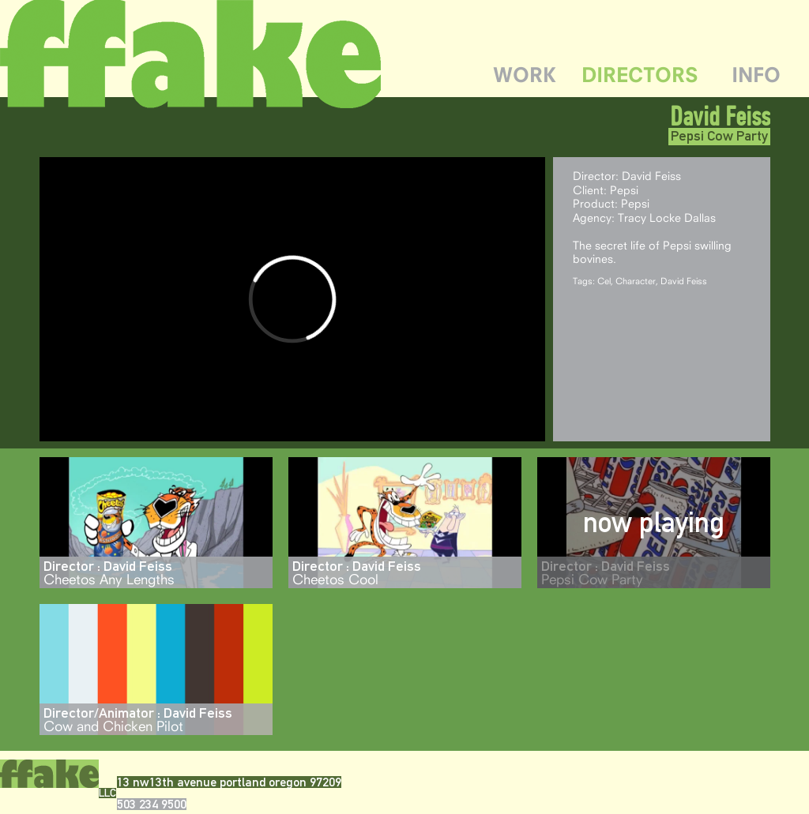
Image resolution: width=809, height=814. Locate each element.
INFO (756, 74)
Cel (604, 281)
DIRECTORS (639, 74)
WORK (524, 74)
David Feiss (720, 115)
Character (635, 281)
